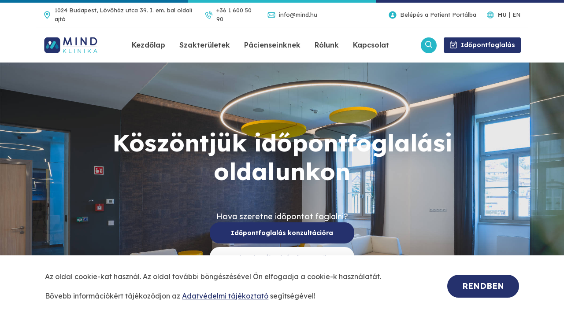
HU (502, 14)
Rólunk (327, 45)
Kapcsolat (371, 45)
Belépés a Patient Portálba (438, 14)
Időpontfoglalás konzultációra (282, 233)
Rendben (483, 286)
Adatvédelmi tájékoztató (225, 295)
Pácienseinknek (272, 45)
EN (516, 14)
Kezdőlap (148, 45)
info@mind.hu (298, 14)
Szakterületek (204, 45)
